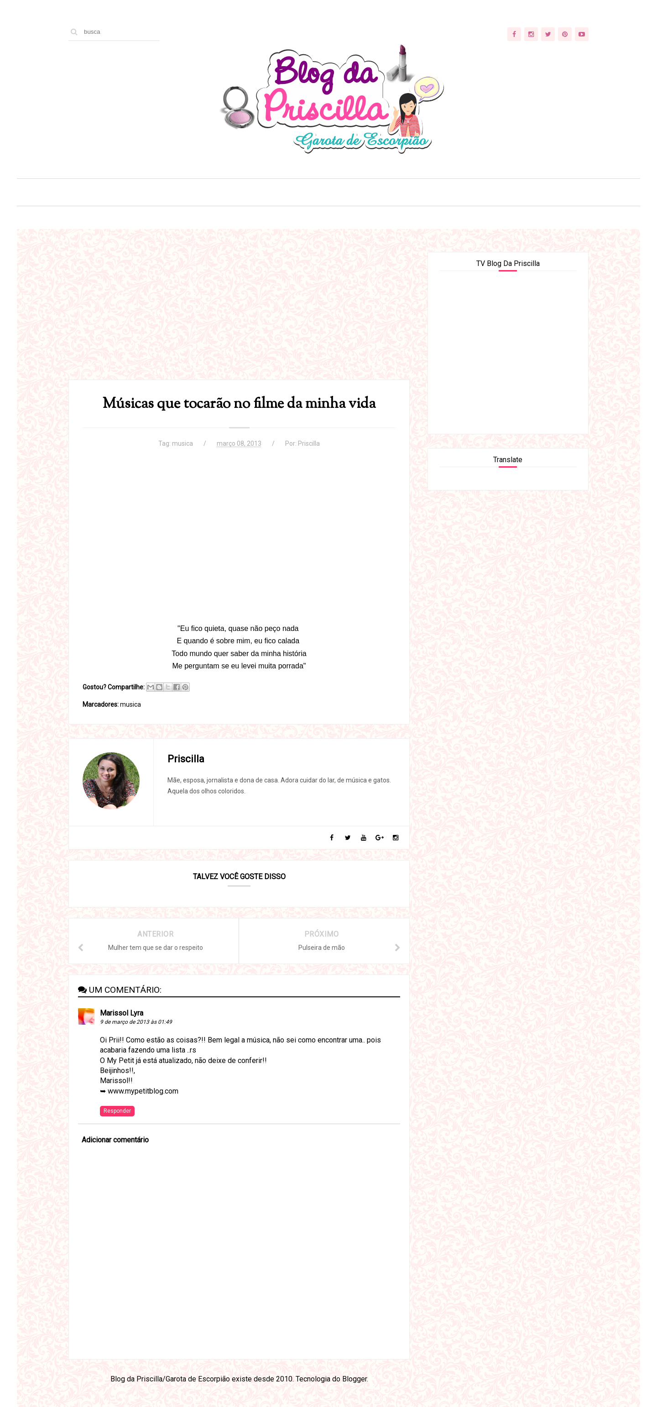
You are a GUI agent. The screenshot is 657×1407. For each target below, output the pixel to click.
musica (182, 443)
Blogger (354, 1379)
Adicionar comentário (115, 1140)
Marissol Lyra (121, 1013)
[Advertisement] (239, 316)
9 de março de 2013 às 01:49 (136, 1022)
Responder (117, 1111)
